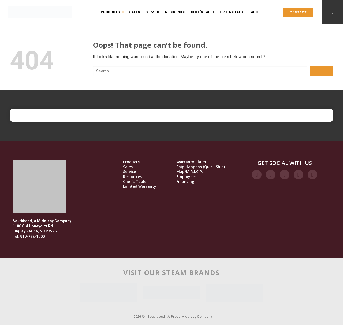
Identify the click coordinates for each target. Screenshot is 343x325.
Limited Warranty (139, 186)
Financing (185, 181)
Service (153, 12)
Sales (134, 12)
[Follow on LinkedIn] (298, 174)
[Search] (332, 12)
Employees (186, 176)
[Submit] (321, 71)
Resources (175, 12)
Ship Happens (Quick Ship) (200, 166)
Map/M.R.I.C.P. (189, 171)
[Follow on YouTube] (312, 174)
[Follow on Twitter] (284, 174)
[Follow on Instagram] (270, 174)
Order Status (232, 12)
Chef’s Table (203, 12)
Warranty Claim (191, 162)
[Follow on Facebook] (256, 174)
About (257, 12)
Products (112, 12)
